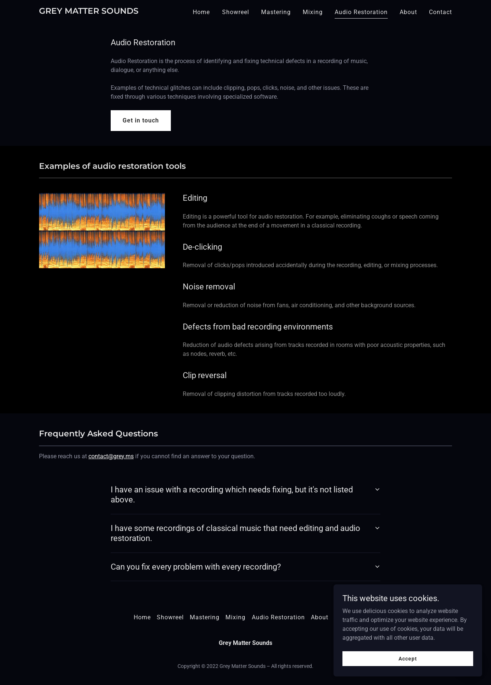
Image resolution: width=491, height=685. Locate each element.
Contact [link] (440, 12)
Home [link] (201, 12)
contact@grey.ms (111, 456)
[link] (89, 11)
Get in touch (141, 120)
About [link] (408, 12)
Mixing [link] (313, 12)
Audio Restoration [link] (361, 12)
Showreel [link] (235, 12)
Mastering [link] (276, 12)
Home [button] (142, 617)
